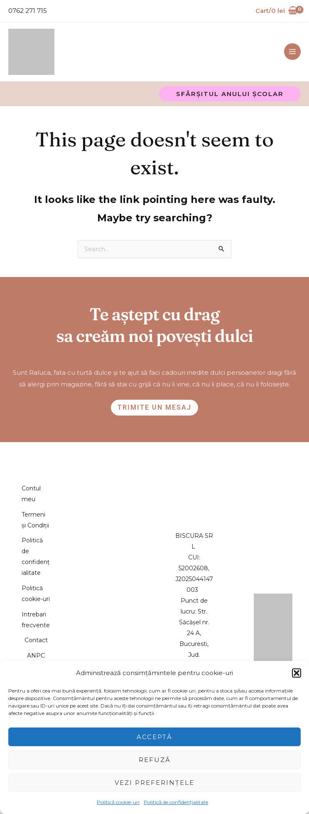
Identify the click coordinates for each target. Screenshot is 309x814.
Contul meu (35, 467)
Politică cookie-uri (118, 802)
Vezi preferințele (154, 783)
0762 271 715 (27, 11)
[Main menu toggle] (292, 38)
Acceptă (154, 737)
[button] (296, 673)
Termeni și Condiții (36, 506)
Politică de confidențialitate (176, 802)
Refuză (155, 760)
